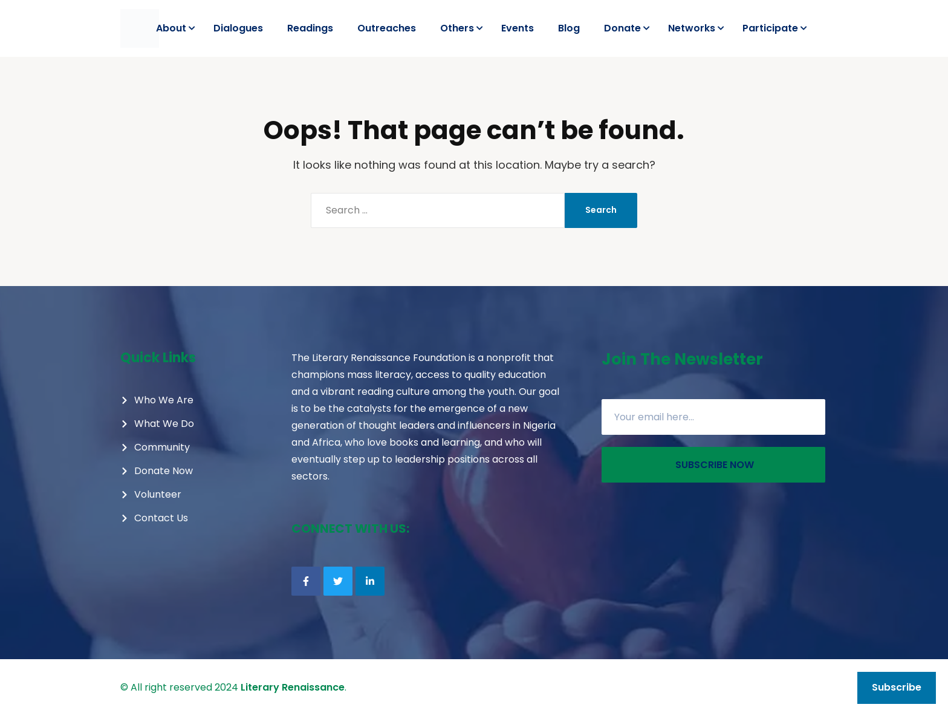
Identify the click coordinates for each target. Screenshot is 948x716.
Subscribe (896, 687)
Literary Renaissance (293, 687)
